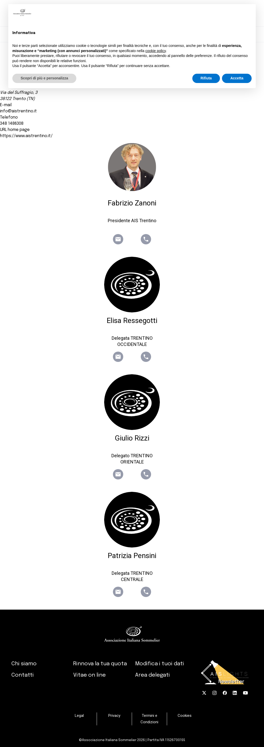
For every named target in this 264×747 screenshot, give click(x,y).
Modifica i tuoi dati (159, 664)
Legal (79, 715)
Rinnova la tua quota (100, 664)
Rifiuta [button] (206, 78)
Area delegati (152, 675)
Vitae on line (89, 675)
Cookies (185, 715)
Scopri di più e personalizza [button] (44, 78)
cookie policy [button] (155, 51)
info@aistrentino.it (18, 111)
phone (146, 239)
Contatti (22, 675)
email (118, 239)
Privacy (114, 715)
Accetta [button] (236, 78)
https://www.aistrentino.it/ (26, 136)
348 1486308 (11, 123)
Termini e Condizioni (149, 718)
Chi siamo (24, 664)
